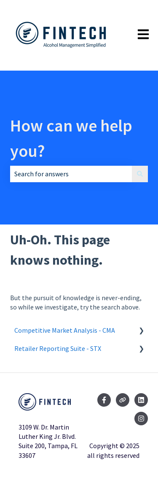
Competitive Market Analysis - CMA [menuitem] (64, 330)
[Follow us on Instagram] (141, 418)
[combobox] (71, 174)
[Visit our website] (122, 400)
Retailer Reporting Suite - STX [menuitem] (57, 348)
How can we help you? (71, 138)
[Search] (140, 174)
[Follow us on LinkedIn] (141, 400)
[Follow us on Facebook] (104, 400)
